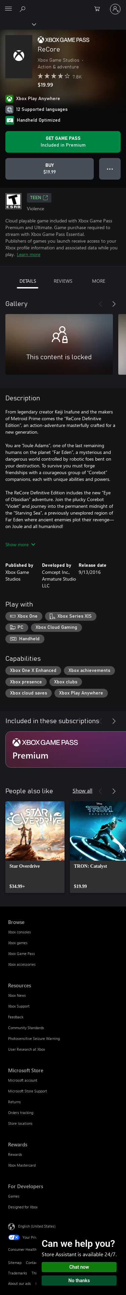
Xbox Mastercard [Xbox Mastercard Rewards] (22, 1165)
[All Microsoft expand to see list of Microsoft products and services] (8, 9)
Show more (20, 544)
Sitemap (15, 1262)
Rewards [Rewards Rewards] (15, 1154)
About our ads (19, 1283)
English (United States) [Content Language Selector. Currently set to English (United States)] (36, 1226)
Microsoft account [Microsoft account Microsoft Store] (22, 1080)
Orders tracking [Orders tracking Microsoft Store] (20, 1112)
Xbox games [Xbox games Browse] (18, 943)
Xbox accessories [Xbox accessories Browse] (22, 964)
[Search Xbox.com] (23, 8)
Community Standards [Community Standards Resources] (26, 1027)
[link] (35, 847)
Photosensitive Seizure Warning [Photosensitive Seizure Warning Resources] (34, 1038)
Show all (82, 790)
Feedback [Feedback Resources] (15, 1017)
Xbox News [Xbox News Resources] (17, 995)
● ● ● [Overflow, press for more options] (110, 169)
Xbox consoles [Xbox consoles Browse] (19, 932)
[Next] (114, 304)
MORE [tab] (98, 281)
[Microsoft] (62, 5)
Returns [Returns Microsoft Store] (14, 1102)
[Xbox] (17, 24)
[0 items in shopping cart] (99, 9)
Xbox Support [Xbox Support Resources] (19, 1006)
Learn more (28, 254)
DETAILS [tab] (27, 281)
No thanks (79, 1280)
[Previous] (100, 304)
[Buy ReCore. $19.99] (49, 169)
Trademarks (17, 1273)
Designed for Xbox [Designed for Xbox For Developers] (23, 1207)
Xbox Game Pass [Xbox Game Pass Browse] (21, 953)
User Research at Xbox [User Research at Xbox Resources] (26, 1049)
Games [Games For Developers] (13, 1196)
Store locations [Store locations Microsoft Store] (20, 1123)
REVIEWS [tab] (63, 281)
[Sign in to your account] (115, 9)
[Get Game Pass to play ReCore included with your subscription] (63, 142)
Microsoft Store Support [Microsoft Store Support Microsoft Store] (27, 1091)
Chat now (79, 1267)
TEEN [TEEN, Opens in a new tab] (39, 198)
